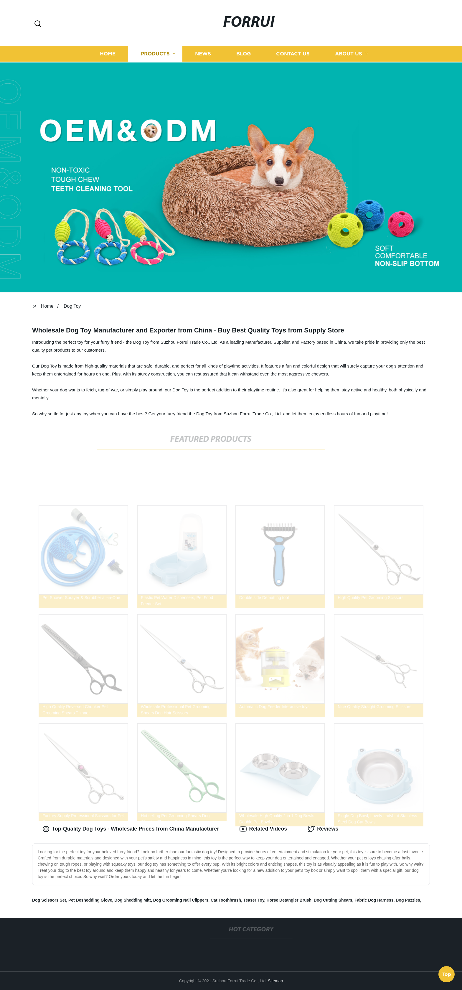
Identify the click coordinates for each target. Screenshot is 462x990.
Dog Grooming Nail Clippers (180, 900)
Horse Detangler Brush (289, 900)
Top (446, 974)
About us (348, 53)
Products (155, 53)
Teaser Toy (253, 900)
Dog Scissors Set (49, 900)
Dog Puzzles (408, 900)
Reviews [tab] (323, 829)
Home (108, 53)
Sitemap (275, 981)
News (203, 53)
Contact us (293, 53)
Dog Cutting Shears (333, 900)
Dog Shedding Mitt (132, 900)
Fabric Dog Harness (373, 900)
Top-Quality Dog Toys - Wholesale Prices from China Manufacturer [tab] (130, 829)
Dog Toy (72, 306)
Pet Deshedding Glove (90, 900)
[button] (37, 24)
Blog (243, 53)
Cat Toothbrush (226, 900)
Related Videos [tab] (263, 829)
